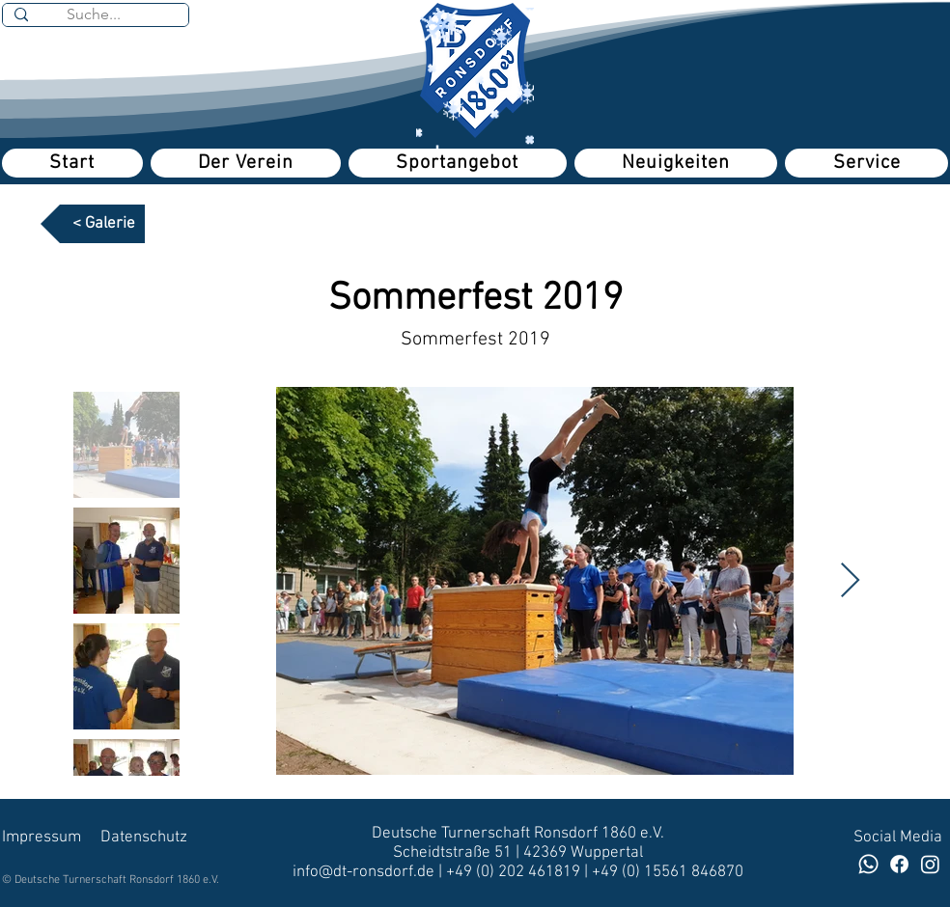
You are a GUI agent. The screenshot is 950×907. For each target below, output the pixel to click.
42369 (547, 853)
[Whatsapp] (868, 864)
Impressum (41, 837)
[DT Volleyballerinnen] (930, 864)
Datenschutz (143, 837)
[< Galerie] (93, 224)
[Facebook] (899, 864)
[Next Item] (850, 581)
